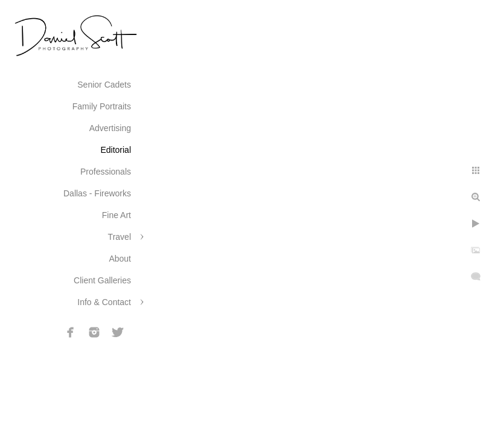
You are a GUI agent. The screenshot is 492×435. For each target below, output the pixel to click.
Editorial (115, 150)
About (120, 258)
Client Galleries (102, 280)
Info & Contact (104, 302)
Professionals (105, 171)
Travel (119, 237)
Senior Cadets (104, 84)
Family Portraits (101, 106)
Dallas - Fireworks (97, 193)
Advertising (110, 128)
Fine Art (116, 215)
